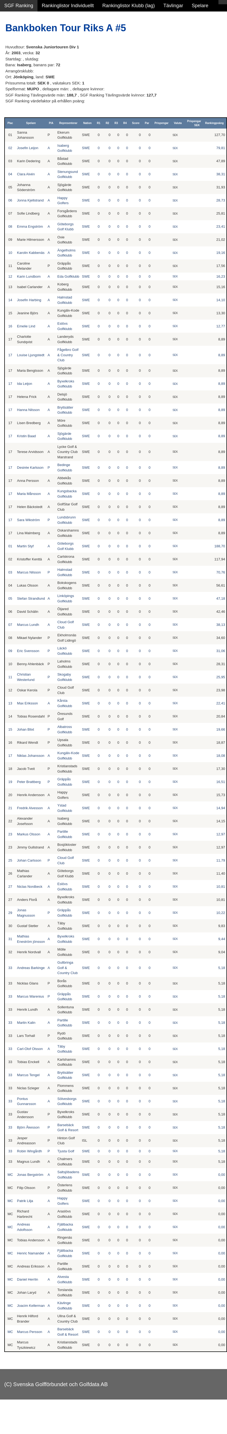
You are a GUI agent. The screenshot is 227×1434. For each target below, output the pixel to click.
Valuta (177, 123)
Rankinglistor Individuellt (68, 5)
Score (135, 123)
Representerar (68, 123)
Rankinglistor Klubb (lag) (128, 5)
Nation (87, 123)
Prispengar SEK (194, 123)
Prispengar (161, 123)
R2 (107, 123)
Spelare (200, 5)
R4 (125, 123)
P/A (51, 123)
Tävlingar (173, 5)
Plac (10, 123)
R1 (98, 123)
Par (147, 123)
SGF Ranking (18, 5)
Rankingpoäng (214, 123)
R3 (116, 123)
